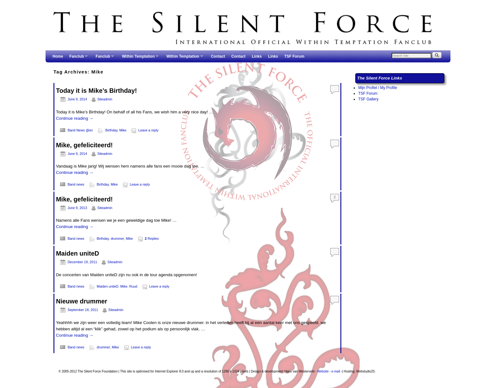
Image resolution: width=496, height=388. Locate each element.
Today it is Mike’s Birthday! (96, 90)
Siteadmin (104, 99)
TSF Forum (294, 56)
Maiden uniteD (77, 253)
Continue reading (74, 118)
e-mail (336, 371)
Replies (152, 238)
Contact (218, 56)
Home (58, 56)
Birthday (111, 130)
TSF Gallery (368, 99)
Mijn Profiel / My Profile (377, 88)
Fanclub (77, 58)
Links (257, 56)
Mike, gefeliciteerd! (84, 145)
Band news (76, 184)
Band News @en (80, 130)
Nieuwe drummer (81, 301)
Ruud (133, 286)
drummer (117, 238)
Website (323, 371)
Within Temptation (138, 58)
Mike (122, 130)
